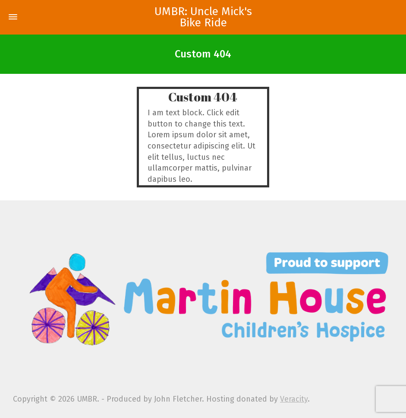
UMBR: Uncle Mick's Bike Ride (203, 17)
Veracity (294, 399)
